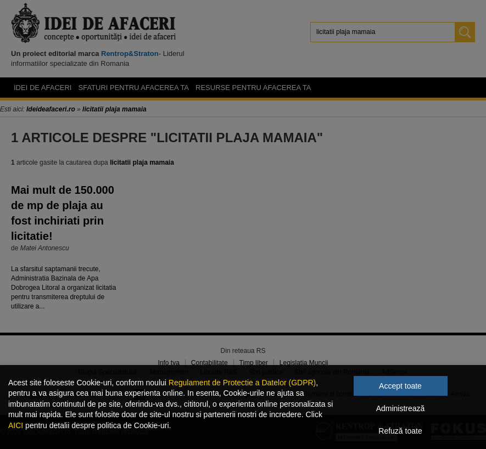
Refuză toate (400, 430)
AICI (15, 425)
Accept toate (400, 385)
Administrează (400, 408)
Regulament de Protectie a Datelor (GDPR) (242, 382)
